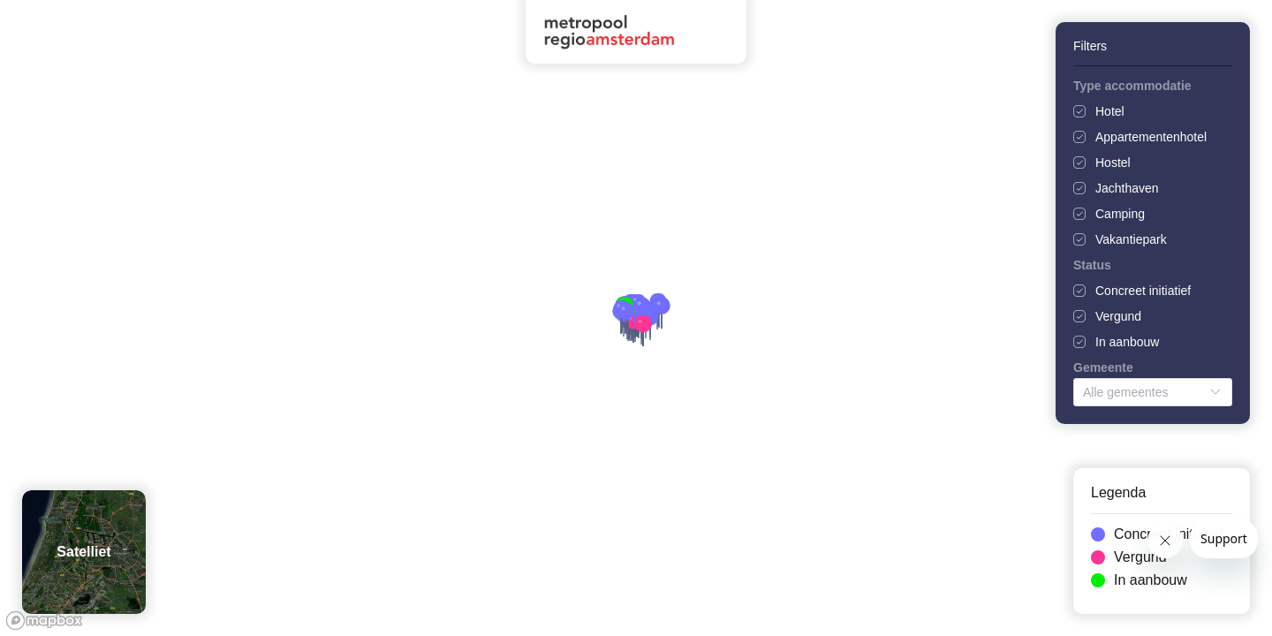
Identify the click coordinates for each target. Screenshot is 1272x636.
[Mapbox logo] (44, 620)
